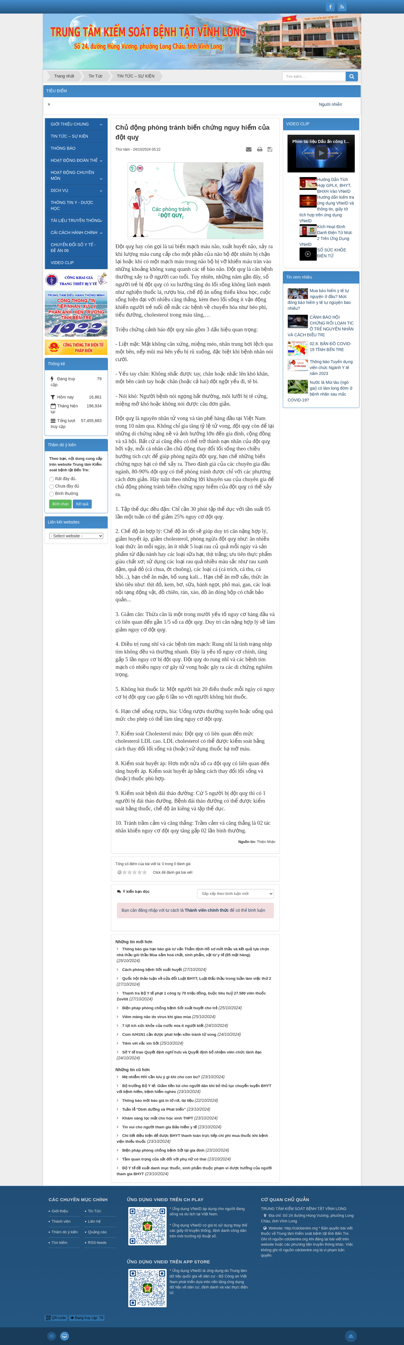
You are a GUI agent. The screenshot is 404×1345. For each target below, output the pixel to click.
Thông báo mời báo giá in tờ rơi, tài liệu (157, 1100)
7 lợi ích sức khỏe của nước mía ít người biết (162, 1025)
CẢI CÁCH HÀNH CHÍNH (74, 232)
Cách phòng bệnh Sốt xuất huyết (152, 969)
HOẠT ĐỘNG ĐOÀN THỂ (74, 160)
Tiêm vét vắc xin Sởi (140, 1043)
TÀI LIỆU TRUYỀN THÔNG (76, 220)
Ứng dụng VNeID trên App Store (168, 1261)
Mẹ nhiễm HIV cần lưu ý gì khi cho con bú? (161, 1077)
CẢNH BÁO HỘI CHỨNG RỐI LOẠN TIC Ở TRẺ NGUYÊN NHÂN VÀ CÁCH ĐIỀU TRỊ (321, 326)
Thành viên (61, 1221)
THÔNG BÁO (63, 148)
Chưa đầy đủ (64, 486)
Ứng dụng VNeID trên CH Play (165, 1199)
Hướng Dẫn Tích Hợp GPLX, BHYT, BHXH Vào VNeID (334, 185)
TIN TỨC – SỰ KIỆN (69, 136)
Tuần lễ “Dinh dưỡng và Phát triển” (153, 1109)
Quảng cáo (97, 1232)
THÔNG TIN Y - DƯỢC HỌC (72, 205)
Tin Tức (94, 1211)
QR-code (56, 1318)
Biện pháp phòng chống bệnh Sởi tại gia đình (163, 1150)
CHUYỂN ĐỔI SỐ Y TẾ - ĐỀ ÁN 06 (73, 247)
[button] (321, 152)
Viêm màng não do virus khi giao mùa (156, 1017)
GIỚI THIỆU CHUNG (70, 124)
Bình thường (63, 493)
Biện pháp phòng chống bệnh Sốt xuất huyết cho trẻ (169, 1008)
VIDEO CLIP (62, 262)
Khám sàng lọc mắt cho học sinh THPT (157, 1118)
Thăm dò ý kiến (65, 1232)
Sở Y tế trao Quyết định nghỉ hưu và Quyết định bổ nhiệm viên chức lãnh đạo (192, 1052)
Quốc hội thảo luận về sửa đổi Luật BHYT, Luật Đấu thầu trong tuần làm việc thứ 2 (196, 978)
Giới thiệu (60, 1211)
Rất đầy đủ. (63, 479)
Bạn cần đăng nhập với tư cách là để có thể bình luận (193, 910)
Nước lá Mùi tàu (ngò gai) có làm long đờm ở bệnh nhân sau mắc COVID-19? (320, 391)
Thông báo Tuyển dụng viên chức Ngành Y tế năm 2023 (331, 367)
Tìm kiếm (59, 1242)
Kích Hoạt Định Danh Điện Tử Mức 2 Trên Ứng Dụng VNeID (325, 235)
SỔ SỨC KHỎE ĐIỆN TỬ (331, 253)
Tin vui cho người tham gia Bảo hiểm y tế (159, 1127)
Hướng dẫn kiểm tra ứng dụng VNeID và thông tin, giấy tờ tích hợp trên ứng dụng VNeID (326, 209)
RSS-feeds (97, 1242)
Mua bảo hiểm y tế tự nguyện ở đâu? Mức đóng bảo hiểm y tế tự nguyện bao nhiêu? (319, 299)
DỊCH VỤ (59, 190)
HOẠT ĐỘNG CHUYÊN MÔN (72, 175)
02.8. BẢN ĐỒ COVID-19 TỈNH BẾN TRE (330, 346)
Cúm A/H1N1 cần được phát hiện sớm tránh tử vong (169, 1034)
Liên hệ (94, 1221)
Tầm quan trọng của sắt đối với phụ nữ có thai (164, 1159)
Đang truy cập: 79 (86, 1318)
